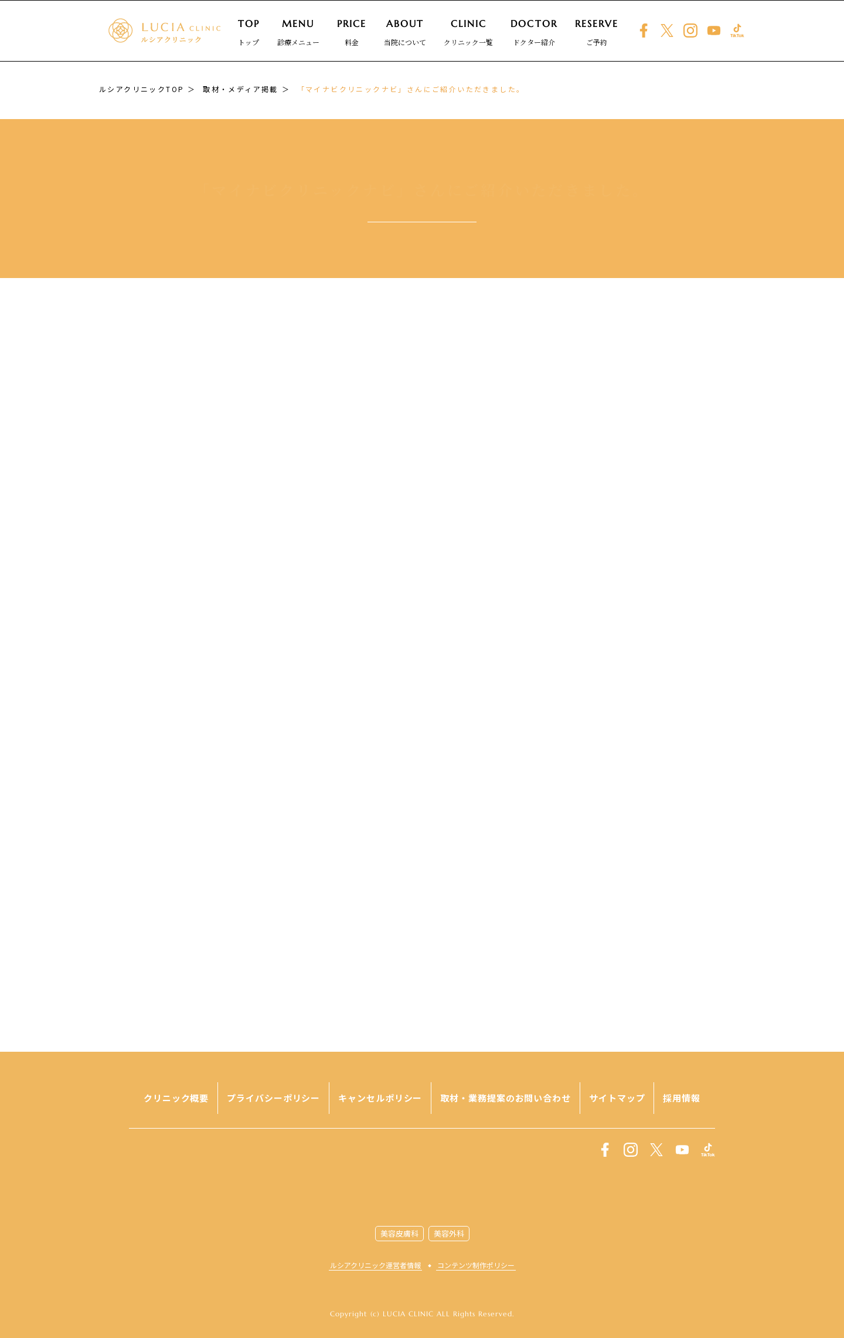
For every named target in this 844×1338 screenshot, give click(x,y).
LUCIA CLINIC (422, 1184)
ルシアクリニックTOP (141, 89)
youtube (714, 31)
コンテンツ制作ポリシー (476, 1265)
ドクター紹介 (534, 32)
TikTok (737, 31)
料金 (351, 32)
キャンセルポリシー (380, 1098)
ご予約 (597, 32)
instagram (690, 31)
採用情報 (681, 1098)
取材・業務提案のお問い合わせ (505, 1098)
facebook (644, 31)
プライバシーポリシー (273, 1098)
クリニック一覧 (468, 32)
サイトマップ (617, 1098)
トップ (249, 32)
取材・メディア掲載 (240, 89)
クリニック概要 (176, 1098)
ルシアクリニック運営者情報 (375, 1265)
